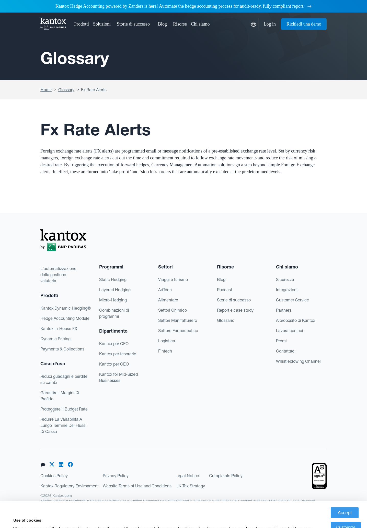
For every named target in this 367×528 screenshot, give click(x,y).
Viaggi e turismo (173, 279)
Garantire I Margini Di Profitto (59, 395)
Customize (345, 501)
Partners (283, 310)
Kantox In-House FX (58, 328)
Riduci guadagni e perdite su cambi (63, 379)
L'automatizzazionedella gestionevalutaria (58, 274)
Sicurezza (285, 279)
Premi (281, 340)
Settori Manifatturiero (177, 320)
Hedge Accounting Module (64, 318)
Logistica (166, 340)
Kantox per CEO (114, 364)
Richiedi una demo (303, 24)
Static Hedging (113, 279)
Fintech (165, 351)
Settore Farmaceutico (178, 330)
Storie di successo (133, 24)
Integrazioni (286, 289)
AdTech (165, 289)
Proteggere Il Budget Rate (64, 409)
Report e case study (235, 310)
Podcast (224, 289)
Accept (345, 486)
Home (46, 89)
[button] (81, 24)
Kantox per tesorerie (117, 353)
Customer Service (292, 299)
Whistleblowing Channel (298, 361)
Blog (162, 24)
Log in (270, 24)
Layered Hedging (115, 289)
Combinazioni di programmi (114, 313)
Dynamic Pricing (55, 338)
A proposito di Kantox (295, 320)
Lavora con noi (289, 330)
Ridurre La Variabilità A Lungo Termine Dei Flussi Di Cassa (63, 425)
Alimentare (168, 299)
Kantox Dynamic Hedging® (65, 308)
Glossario (225, 320)
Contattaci (285, 351)
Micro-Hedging (113, 299)
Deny (346, 516)
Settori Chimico (172, 310)
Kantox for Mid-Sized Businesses (118, 377)
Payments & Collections (62, 348)
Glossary (66, 89)
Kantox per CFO (114, 343)
